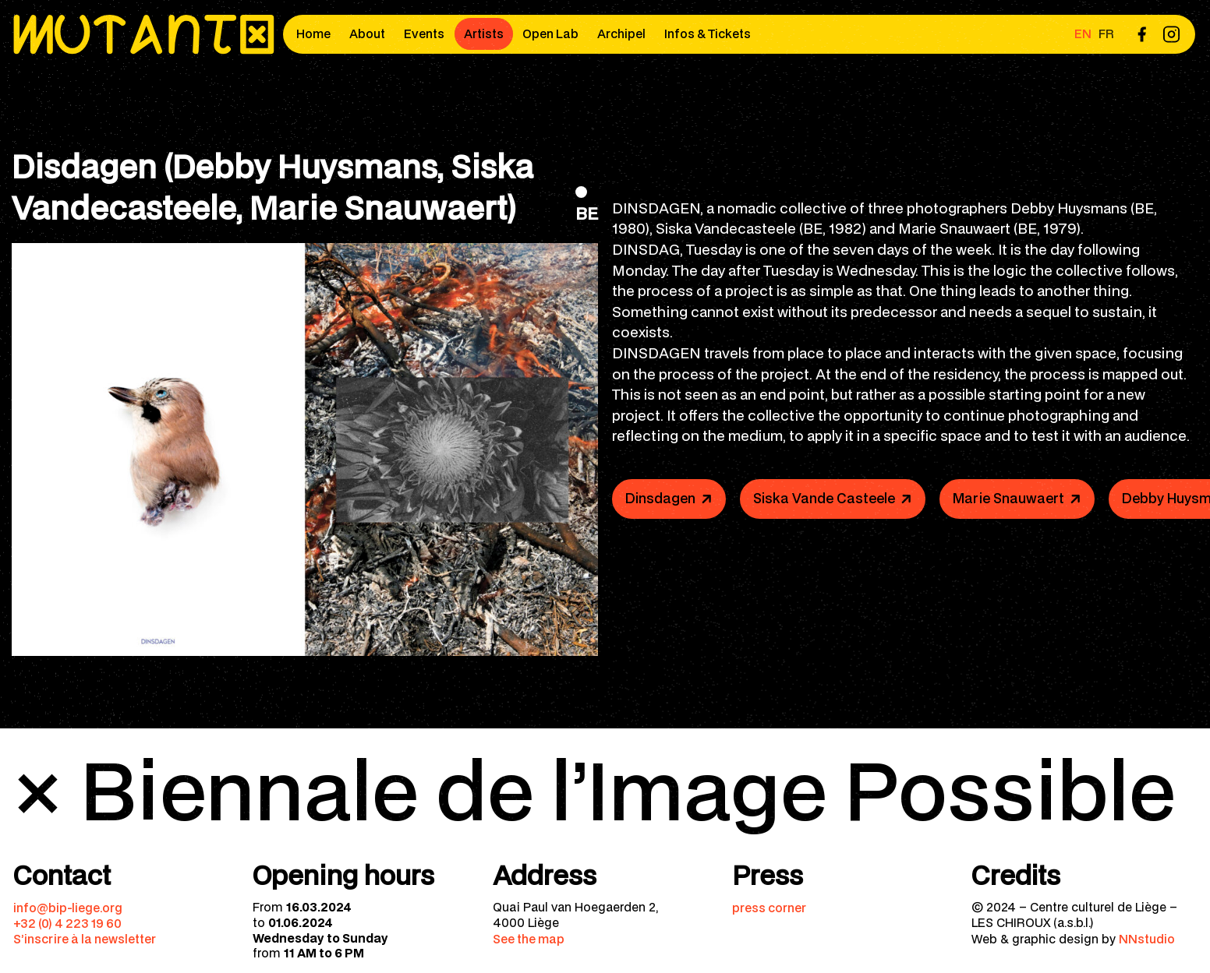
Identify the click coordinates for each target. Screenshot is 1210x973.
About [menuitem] (367, 33)
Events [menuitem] (424, 33)
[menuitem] (1141, 34)
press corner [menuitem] (769, 907)
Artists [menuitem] (484, 33)
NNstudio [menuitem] (1147, 939)
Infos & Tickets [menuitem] (707, 33)
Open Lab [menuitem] (550, 33)
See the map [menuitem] (528, 939)
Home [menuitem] (313, 33)
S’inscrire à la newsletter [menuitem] (84, 939)
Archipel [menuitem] (621, 33)
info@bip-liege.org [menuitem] (67, 907)
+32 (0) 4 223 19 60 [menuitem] (67, 923)
